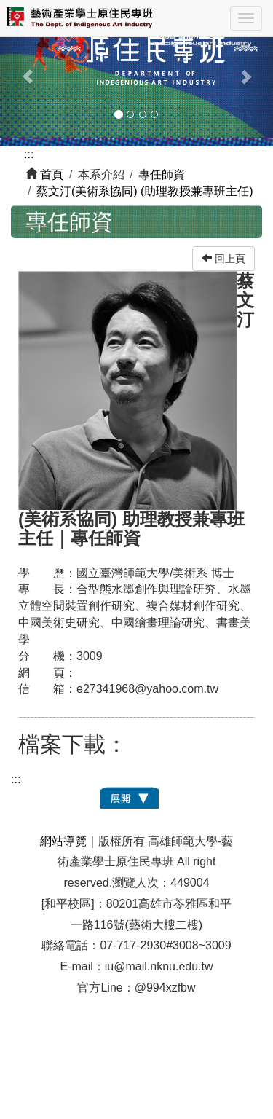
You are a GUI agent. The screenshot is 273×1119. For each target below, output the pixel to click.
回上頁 (223, 258)
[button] (20, 69)
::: (28, 154)
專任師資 (161, 174)
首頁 (51, 174)
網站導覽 (63, 841)
